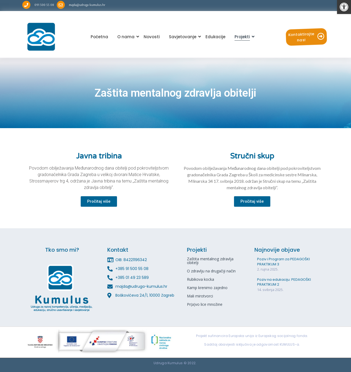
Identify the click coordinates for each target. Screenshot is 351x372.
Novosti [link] (152, 37)
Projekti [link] (243, 37)
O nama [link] (126, 37)
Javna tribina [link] (99, 156)
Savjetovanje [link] (183, 37)
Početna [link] (99, 37)
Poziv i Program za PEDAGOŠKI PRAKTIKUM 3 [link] (283, 261)
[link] (344, 7)
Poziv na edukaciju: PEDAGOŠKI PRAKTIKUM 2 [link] (284, 282)
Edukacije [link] (215, 37)
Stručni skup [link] (252, 156)
